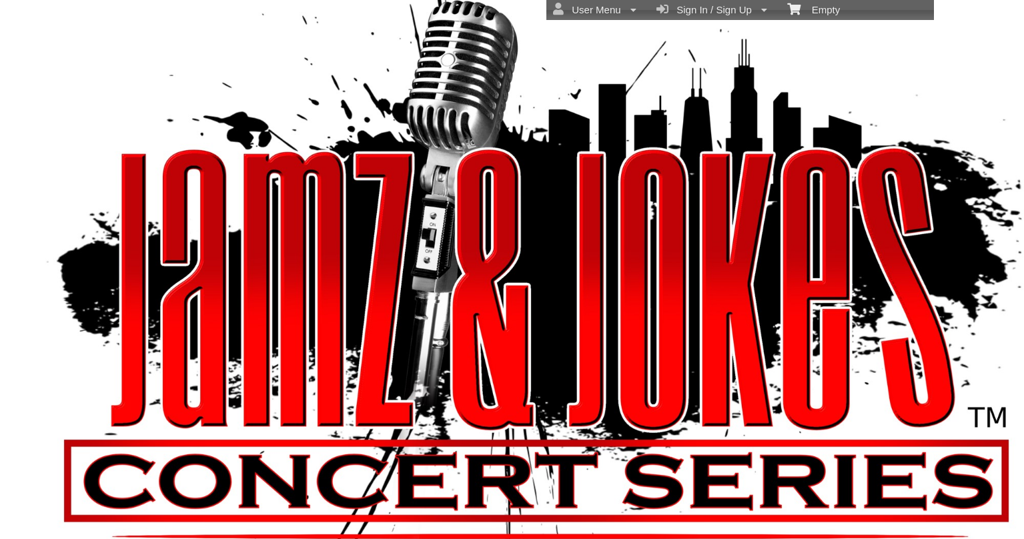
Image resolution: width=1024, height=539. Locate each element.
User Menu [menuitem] (594, 9)
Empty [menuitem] (813, 8)
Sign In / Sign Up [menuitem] (711, 9)
